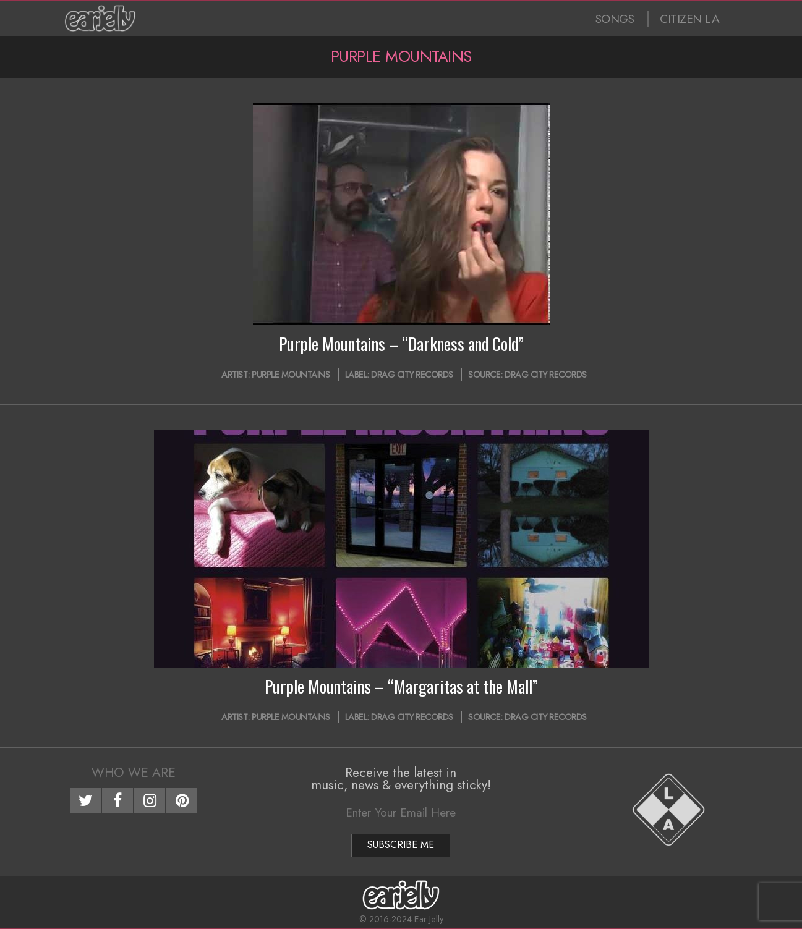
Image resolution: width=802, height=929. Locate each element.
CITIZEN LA (689, 19)
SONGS (614, 19)
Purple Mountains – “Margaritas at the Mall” (401, 686)
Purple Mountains (291, 374)
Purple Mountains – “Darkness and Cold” (401, 343)
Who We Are (134, 772)
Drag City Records (412, 374)
